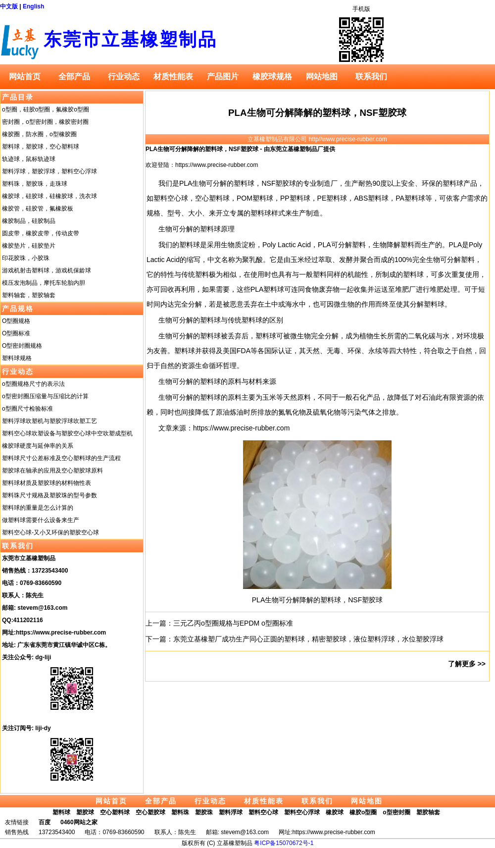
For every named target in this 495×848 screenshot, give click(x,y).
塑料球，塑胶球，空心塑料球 (40, 146)
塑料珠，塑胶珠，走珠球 (34, 183)
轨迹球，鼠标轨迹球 (28, 159)
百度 (44, 822)
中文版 (9, 6)
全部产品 (74, 76)
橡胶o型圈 (363, 812)
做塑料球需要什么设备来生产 (40, 520)
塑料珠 (180, 812)
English (33, 6)
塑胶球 (85, 812)
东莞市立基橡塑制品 (130, 39)
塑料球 (61, 812)
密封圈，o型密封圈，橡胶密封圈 (45, 121)
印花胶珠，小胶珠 (26, 258)
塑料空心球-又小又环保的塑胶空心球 (50, 532)
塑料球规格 (17, 358)
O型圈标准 (16, 333)
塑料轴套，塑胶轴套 (28, 295)
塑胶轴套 (428, 812)
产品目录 (18, 97)
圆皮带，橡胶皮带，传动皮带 (40, 233)
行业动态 (124, 76)
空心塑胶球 (150, 812)
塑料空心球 (263, 812)
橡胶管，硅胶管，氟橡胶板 (37, 208)
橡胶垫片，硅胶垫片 (28, 245)
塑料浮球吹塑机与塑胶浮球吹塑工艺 (49, 421)
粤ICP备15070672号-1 (283, 843)
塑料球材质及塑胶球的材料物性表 (46, 482)
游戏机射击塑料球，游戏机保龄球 (46, 270)
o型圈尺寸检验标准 (27, 408)
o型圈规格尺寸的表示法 (33, 383)
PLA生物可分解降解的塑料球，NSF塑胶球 (317, 112)
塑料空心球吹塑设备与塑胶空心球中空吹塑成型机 (67, 433)
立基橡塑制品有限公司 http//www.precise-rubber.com (317, 139)
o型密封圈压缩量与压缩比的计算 (45, 396)
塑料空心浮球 (302, 812)
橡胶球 (335, 812)
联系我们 (371, 76)
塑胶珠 (204, 812)
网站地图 (322, 76)
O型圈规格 (16, 321)
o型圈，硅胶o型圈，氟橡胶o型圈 (45, 109)
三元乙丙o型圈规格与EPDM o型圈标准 (233, 623)
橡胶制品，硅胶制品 (28, 220)
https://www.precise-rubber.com (61, 632)
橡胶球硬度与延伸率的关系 (37, 445)
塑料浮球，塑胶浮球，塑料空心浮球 (49, 171)
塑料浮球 (231, 812)
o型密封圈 (396, 812)
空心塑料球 (115, 812)
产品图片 (223, 76)
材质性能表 (173, 76)
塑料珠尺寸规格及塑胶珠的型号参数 (49, 495)
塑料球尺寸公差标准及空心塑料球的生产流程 (61, 458)
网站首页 (25, 76)
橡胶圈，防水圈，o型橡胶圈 (39, 134)
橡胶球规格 (272, 76)
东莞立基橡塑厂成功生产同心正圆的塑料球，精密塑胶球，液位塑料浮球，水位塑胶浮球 (308, 639)
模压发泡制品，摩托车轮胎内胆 (43, 282)
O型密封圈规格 (22, 345)
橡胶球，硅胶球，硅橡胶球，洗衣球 (49, 196)
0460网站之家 (79, 822)
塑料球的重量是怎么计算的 (37, 507)
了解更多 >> (467, 664)
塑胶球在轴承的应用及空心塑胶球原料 (52, 470)
